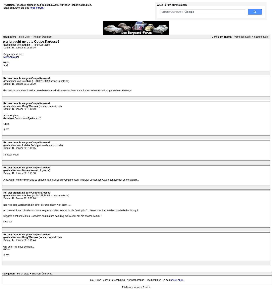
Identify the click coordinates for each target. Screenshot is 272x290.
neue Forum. (37, 7)
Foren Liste (24, 36)
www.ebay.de (11, 57)
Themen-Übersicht (42, 36)
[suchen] (202, 12)
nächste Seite (261, 36)
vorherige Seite (242, 36)
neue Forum (176, 280)
